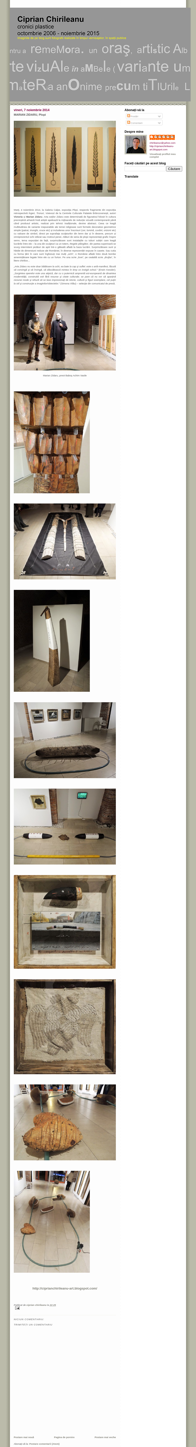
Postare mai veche (105, 1437)
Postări (132, 116)
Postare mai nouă (24, 1437)
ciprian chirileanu (165, 136)
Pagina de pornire (64, 1437)
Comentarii (135, 123)
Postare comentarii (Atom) (44, 1443)
